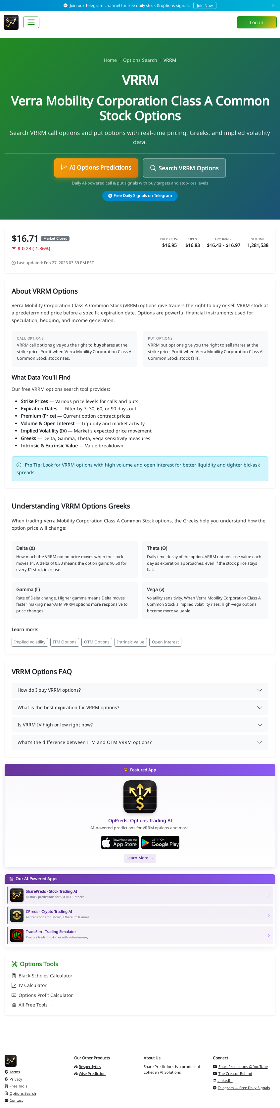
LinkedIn (223, 1080)
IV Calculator (29, 985)
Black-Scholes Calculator (42, 975)
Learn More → (139, 858)
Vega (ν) (155, 589)
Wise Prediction (90, 1073)
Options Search (140, 60)
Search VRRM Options (184, 168)
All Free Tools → (33, 1005)
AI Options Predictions (96, 167)
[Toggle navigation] (31, 22)
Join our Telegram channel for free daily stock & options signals (140, 5)
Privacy (13, 1079)
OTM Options (97, 642)
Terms (12, 1071)
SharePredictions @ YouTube (240, 1066)
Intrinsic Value (130, 642)
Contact (14, 1100)
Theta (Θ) (157, 548)
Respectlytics (87, 1066)
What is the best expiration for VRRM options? (68, 707)
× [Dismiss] (273, 5)
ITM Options (64, 642)
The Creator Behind (232, 1073)
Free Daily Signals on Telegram (140, 195)
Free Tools (16, 1086)
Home (110, 60)
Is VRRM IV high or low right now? (55, 724)
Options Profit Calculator (42, 995)
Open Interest (165, 642)
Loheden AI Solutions (162, 1072)
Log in (256, 22)
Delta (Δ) (25, 548)
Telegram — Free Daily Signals (241, 1087)
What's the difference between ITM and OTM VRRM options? (85, 742)
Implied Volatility (29, 642)
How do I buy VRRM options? (49, 690)
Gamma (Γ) (28, 589)
